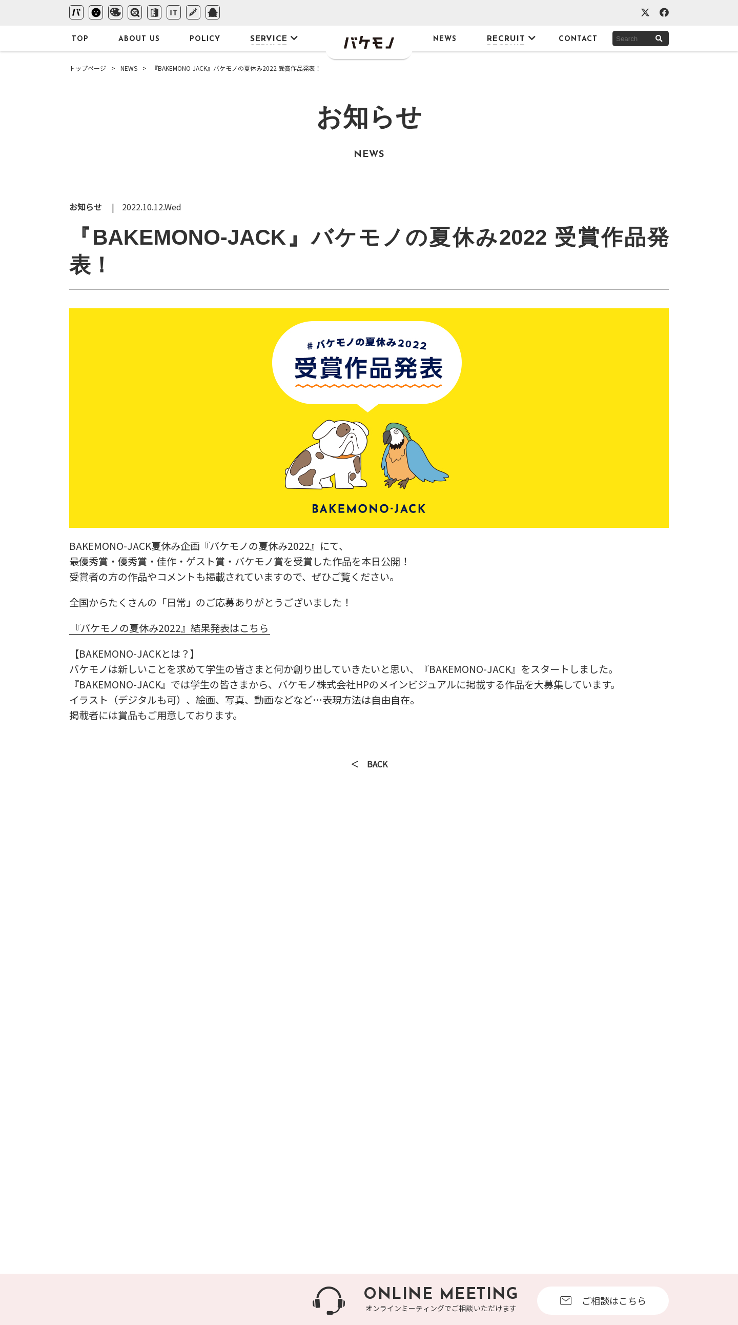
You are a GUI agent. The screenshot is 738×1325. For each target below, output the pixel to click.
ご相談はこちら (603, 1300)
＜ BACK (369, 765)
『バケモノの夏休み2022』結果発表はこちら (170, 628)
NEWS (128, 68)
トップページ (87, 68)
